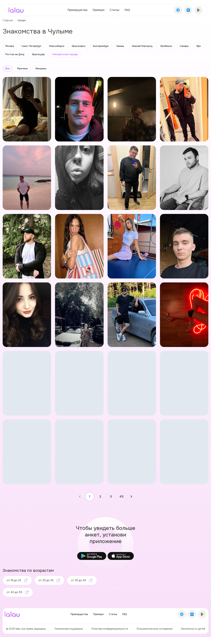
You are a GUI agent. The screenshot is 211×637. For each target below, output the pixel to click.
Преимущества (77, 10)
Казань (120, 46)
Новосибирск (56, 46)
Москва (9, 46)
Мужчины (22, 68)
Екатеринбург (101, 46)
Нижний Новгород (142, 46)
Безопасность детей (193, 628)
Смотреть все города (65, 54)
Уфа (198, 46)
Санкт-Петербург (31, 46)
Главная (8, 20)
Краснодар (38, 54)
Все (7, 68)
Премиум (98, 10)
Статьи (114, 10)
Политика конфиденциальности (110, 628)
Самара (184, 46)
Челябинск (166, 46)
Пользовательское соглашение (155, 628)
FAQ (127, 10)
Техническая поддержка (68, 628)
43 (121, 496)
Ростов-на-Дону (14, 54)
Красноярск (78, 46)
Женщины (40, 68)
